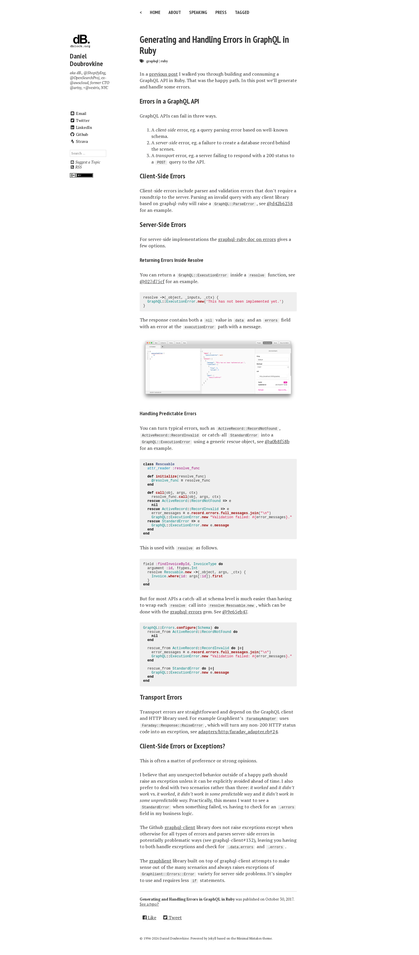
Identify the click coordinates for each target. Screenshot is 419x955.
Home (155, 12)
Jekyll (212, 938)
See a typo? (149, 904)
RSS (76, 167)
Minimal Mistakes (249, 938)
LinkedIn (81, 127)
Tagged (242, 12)
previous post (163, 74)
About (174, 12)
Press (221, 12)
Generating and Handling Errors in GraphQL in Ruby (214, 44)
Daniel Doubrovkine (86, 60)
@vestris (92, 87)
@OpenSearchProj (85, 77)
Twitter (80, 120)
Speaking (198, 12)
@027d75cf (152, 281)
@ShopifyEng (94, 72)
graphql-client (179, 827)
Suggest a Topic (85, 162)
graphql (152, 61)
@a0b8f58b (277, 441)
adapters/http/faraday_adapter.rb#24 (238, 731)
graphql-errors (186, 611)
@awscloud (79, 82)
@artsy (75, 87)
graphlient (160, 861)
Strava (79, 141)
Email (78, 113)
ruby (164, 61)
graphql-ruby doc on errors (247, 239)
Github (79, 134)
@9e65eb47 (234, 611)
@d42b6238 (280, 203)
